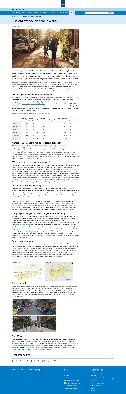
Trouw (49, 188)
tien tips (69, 246)
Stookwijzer (64, 13)
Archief (66, 373)
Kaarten (29, 13)
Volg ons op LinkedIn (77, 383)
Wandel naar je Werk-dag (34, 89)
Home (13, 13)
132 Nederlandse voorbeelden (68, 294)
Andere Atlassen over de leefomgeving (102, 378)
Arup (52, 167)
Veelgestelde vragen (70, 378)
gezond (45, 82)
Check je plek (20, 13)
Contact (66, 375)
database (15, 294)
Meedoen (93, 375)
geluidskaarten (73, 343)
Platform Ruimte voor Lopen (23, 224)
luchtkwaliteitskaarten (18, 345)
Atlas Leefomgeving (39, 341)
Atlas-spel (55, 13)
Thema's (36, 13)
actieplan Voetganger (46, 220)
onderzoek (24, 146)
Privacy (93, 388)
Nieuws (19, 16)
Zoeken (111, 13)
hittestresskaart (39, 345)
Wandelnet (16, 89)
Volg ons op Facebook (77, 380)
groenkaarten (29, 345)
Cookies (93, 380)
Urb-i (58, 288)
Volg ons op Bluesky (74, 388)
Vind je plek (46, 13)
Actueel (72, 13)
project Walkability (39, 250)
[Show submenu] (40, 13)
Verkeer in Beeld (32, 231)
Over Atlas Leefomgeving (98, 373)
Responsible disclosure (97, 383)
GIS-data (51, 252)
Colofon (93, 390)
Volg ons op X (74, 386)
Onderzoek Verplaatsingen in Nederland (34, 104)
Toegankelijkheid (96, 385)
